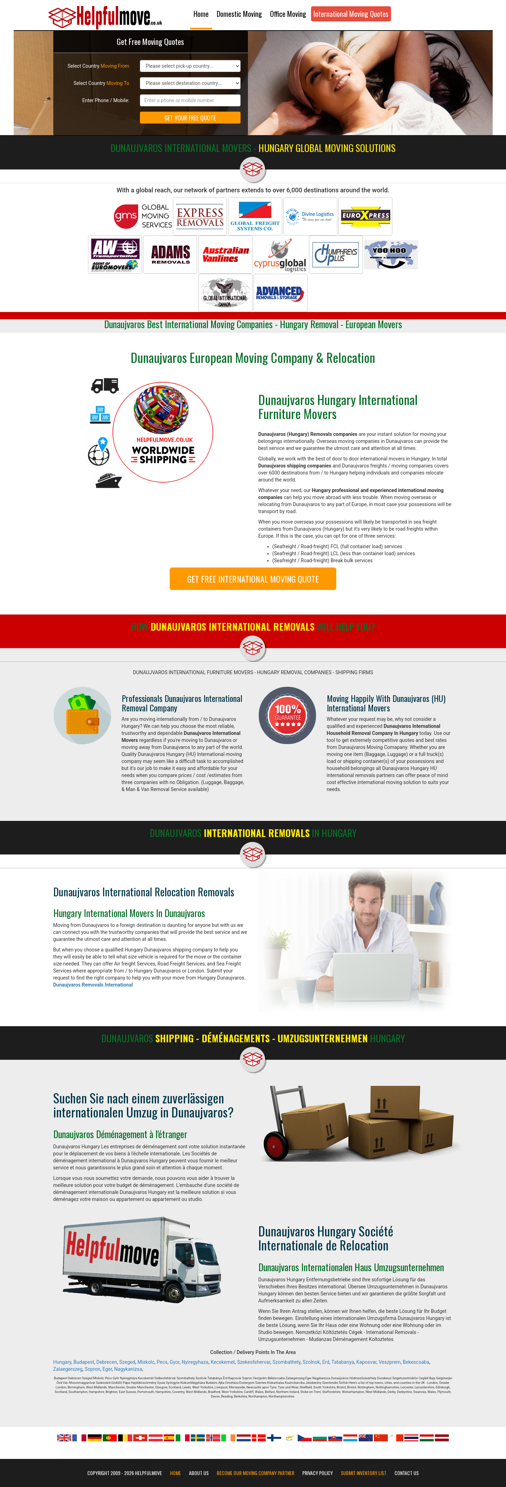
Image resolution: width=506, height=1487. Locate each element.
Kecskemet (223, 1362)
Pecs (162, 1362)
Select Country (98, 66)
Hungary (62, 1362)
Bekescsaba (416, 1362)
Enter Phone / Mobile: (105, 100)
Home (201, 13)
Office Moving (288, 13)
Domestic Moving (239, 13)
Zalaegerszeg (68, 1369)
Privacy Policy (317, 1472)
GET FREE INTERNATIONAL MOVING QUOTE (253, 578)
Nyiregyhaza (195, 1362)
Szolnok (311, 1362)
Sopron (92, 1369)
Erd (325, 1362)
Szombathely (286, 1362)
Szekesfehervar (253, 1362)
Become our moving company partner (255, 1472)
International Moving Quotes (351, 13)
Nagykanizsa (128, 1369)
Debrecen (106, 1362)
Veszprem (389, 1362)
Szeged (127, 1362)
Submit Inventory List (363, 1472)
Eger (107, 1369)
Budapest (83, 1362)
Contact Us (406, 1472)
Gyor (175, 1362)
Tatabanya (342, 1362)
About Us (199, 1472)
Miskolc (146, 1362)
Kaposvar (366, 1362)
